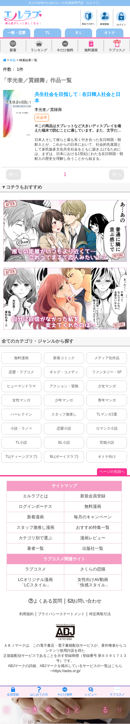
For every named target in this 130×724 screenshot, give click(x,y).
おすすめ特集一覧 (93, 527)
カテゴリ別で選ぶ (35, 537)
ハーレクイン (21, 414)
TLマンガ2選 (106, 414)
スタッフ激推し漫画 (35, 527)
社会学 (41, 117)
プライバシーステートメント (61, 614)
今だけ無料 (65, 50)
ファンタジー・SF (107, 372)
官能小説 (107, 442)
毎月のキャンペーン (93, 516)
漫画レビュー (92, 537)
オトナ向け (107, 456)
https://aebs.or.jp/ (66, 671)
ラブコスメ (117, 50)
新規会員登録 (92, 495)
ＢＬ (78, 33)
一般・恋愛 (17, 33)
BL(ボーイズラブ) (64, 456)
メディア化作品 (106, 358)
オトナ (109, 33)
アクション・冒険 (64, 386)
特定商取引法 (100, 614)
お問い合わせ (84, 600)
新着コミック (64, 358)
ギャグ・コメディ (64, 372)
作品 (13, 60)
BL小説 (64, 442)
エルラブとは (35, 495)
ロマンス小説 (107, 428)
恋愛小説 (64, 428)
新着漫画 (35, 516)
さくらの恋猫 (92, 569)
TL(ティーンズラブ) (21, 456)
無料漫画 (91, 50)
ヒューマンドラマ (21, 386)
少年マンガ (64, 400)
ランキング (39, 50)
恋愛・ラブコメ (21, 372)
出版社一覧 (92, 548)
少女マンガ (107, 386)
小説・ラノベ (21, 428)
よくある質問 (45, 600)
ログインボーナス (35, 506)
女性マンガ (21, 400)
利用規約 (26, 614)
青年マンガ (107, 400)
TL (47, 33)
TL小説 (21, 442)
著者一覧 (35, 548)
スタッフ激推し (64, 414)
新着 (13, 50)
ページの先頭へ (112, 471)
